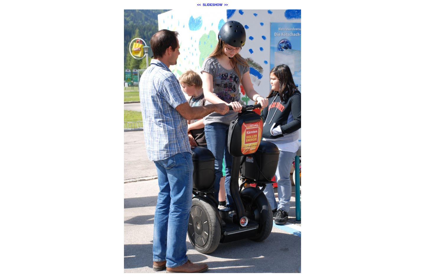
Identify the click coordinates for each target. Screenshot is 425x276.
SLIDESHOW (213, 4)
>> (226, 4)
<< (199, 4)
